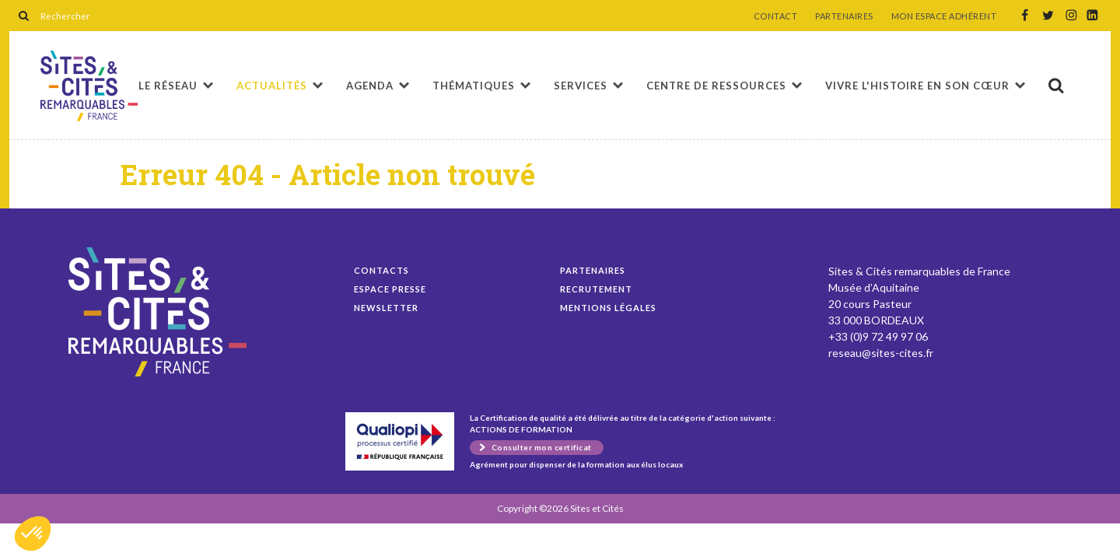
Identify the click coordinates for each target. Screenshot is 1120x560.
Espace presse (390, 289)
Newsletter (386, 308)
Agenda (370, 85)
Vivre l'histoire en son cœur (917, 85)
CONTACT (776, 16)
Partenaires (592, 270)
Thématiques (473, 85)
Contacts (381, 270)
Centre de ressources (716, 85)
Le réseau (168, 85)
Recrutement (596, 289)
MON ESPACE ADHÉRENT (944, 16)
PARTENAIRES (844, 16)
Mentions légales (608, 308)
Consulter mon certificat (542, 447)
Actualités (271, 85)
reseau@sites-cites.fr (880, 352)
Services (580, 85)
